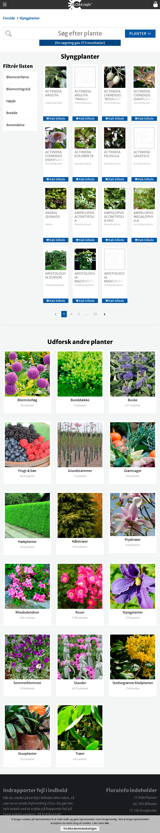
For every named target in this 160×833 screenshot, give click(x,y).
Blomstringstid (18, 89)
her (107, 823)
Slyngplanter (29, 18)
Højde (11, 101)
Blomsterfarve (17, 77)
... (86, 314)
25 (95, 314)
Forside (9, 18)
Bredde (12, 113)
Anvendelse (15, 125)
